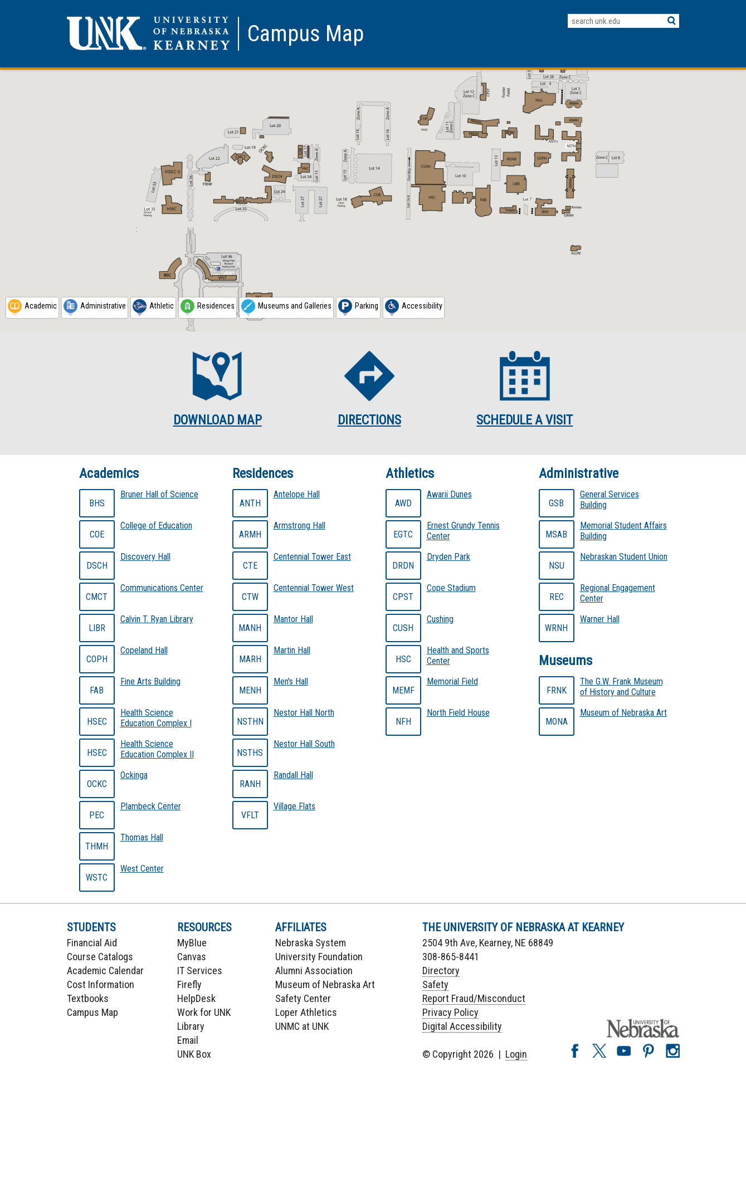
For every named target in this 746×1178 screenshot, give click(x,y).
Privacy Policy (450, 1012)
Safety (435, 984)
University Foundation (319, 956)
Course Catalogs (100, 956)
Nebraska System (310, 943)
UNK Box (194, 1054)
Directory (441, 970)
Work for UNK (204, 1012)
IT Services (199, 970)
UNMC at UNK (302, 1026)
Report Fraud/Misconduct (473, 998)
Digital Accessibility (462, 1026)
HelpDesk (196, 998)
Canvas (191, 956)
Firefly (189, 984)
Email (187, 1040)
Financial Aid (92, 943)
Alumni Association (314, 970)
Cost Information (100, 984)
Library (190, 1026)
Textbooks (88, 998)
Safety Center (303, 998)
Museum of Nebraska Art (325, 984)
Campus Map (92, 1012)
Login (516, 1054)
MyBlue (192, 943)
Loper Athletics (306, 1012)
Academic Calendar (105, 970)
